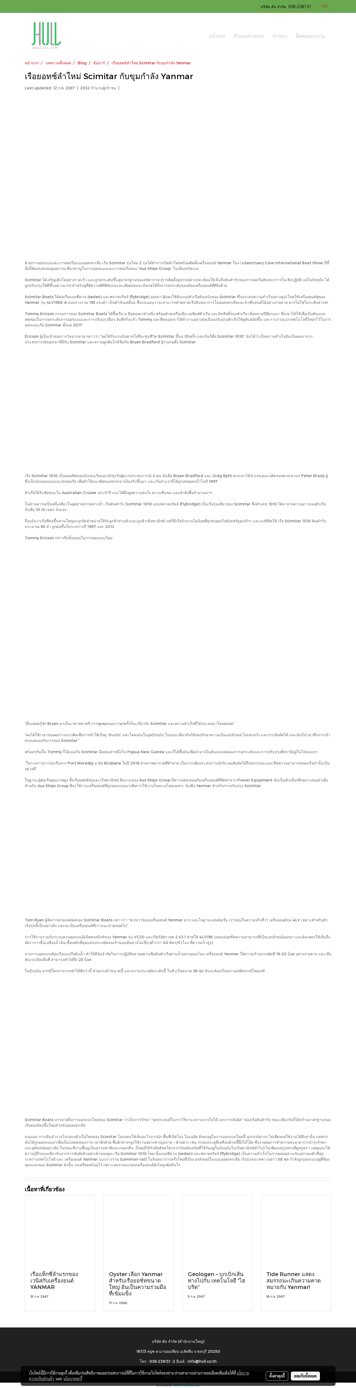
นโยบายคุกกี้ (73, 1378)
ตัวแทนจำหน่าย (249, 36)
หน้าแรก (217, 36)
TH (321, 6)
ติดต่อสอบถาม (310, 36)
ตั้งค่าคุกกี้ (277, 1375)
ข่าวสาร (280, 36)
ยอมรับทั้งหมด (305, 1375)
